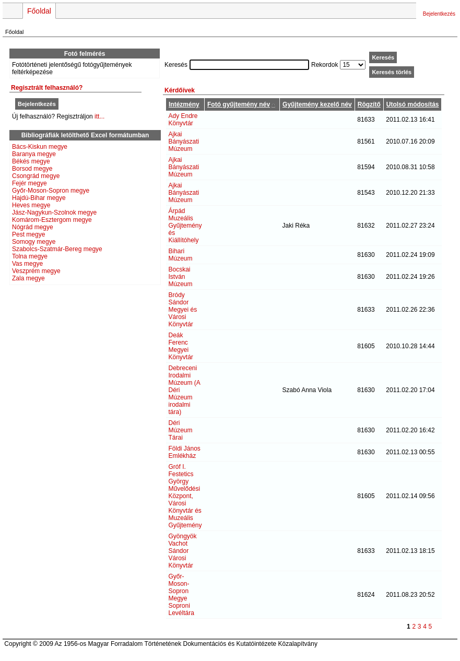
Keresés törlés (391, 72)
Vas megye (27, 263)
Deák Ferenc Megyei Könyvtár (181, 346)
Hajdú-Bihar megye (39, 198)
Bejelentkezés (439, 14)
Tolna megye (30, 256)
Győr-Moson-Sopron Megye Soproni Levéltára (181, 595)
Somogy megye (33, 241)
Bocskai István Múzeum (181, 277)
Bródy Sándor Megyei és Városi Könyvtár (183, 309)
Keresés (383, 57)
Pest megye (28, 234)
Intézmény (184, 104)
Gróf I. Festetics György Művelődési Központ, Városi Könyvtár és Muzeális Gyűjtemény (185, 496)
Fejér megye (29, 183)
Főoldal (39, 11)
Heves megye (31, 205)
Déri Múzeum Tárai (181, 430)
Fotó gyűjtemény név (238, 104)
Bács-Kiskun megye (39, 146)
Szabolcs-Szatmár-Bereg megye (57, 249)
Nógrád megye (32, 227)
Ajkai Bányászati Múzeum (184, 141)
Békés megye (31, 161)
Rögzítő (369, 104)
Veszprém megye (36, 271)
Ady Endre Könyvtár (183, 119)
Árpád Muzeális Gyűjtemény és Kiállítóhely (185, 225)
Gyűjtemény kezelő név (317, 104)
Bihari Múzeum (181, 254)
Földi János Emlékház (184, 452)
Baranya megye (34, 154)
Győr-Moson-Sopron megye (50, 190)
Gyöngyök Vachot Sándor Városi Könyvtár (183, 551)
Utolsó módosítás (412, 104)
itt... (99, 116)
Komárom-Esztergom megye (52, 219)
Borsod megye (32, 168)
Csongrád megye (36, 176)
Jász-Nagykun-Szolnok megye (54, 212)
